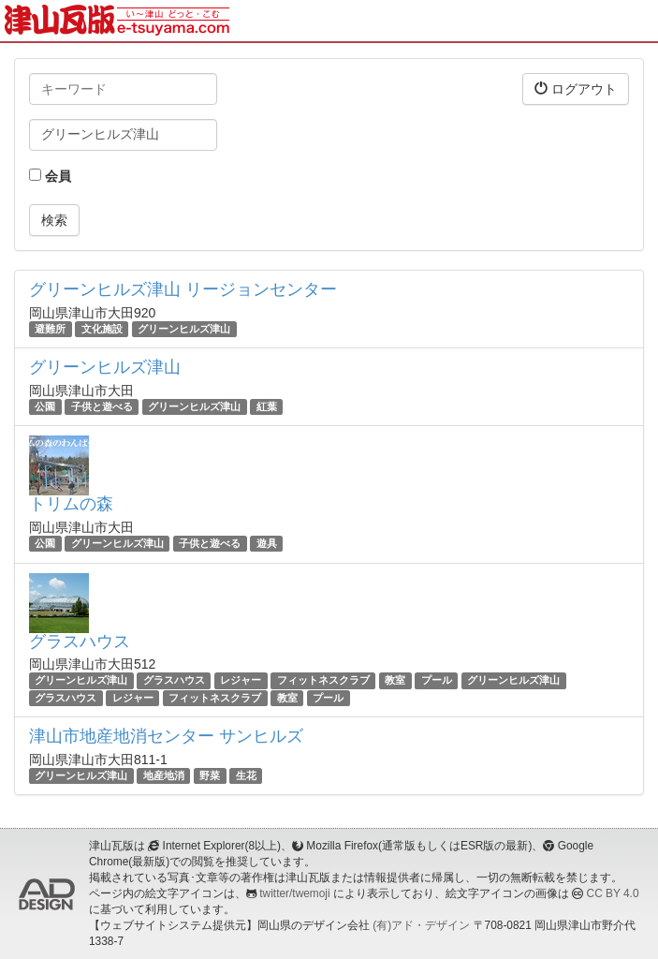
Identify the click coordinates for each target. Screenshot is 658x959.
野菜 (209, 775)
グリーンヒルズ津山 (184, 328)
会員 (50, 176)
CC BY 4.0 (613, 893)
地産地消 (163, 775)
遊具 (266, 543)
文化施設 (102, 328)
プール (436, 680)
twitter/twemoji (294, 893)
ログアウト (575, 88)
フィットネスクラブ (323, 680)
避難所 (50, 328)
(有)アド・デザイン (421, 925)
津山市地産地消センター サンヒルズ (166, 736)
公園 (45, 406)
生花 (246, 775)
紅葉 (266, 406)
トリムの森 (71, 503)
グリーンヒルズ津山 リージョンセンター (183, 289)
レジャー (240, 680)
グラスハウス (79, 641)
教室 (395, 680)
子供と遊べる (102, 406)
